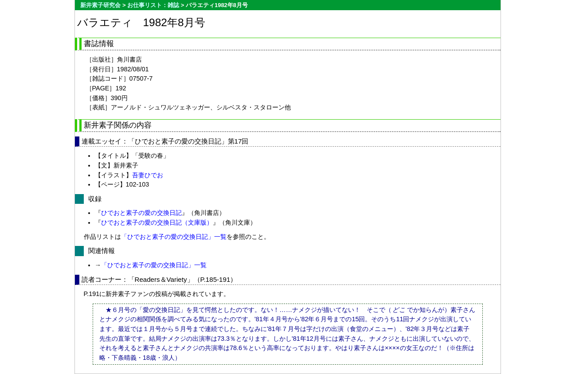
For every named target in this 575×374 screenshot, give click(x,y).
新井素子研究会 (100, 5)
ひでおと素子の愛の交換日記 (141, 212)
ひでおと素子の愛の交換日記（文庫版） (157, 222)
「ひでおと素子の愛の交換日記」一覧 (174, 236)
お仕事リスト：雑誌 (153, 5)
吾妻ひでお (147, 175)
